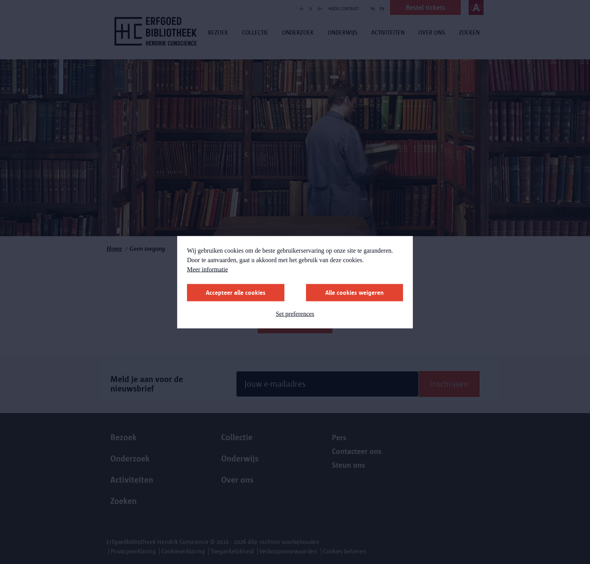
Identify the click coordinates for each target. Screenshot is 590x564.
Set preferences (295, 313)
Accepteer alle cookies (236, 292)
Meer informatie (207, 269)
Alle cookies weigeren (354, 292)
